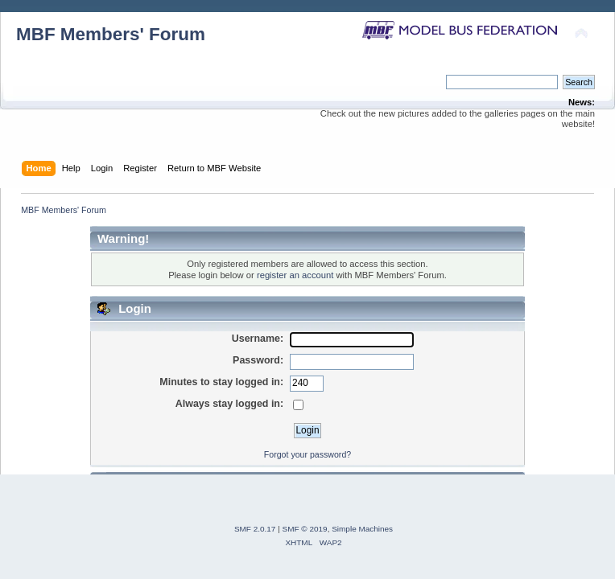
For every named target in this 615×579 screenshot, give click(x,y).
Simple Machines (362, 528)
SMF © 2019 (305, 528)
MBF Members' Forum (110, 34)
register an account (295, 275)
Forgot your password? (307, 454)
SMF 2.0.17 (255, 528)
